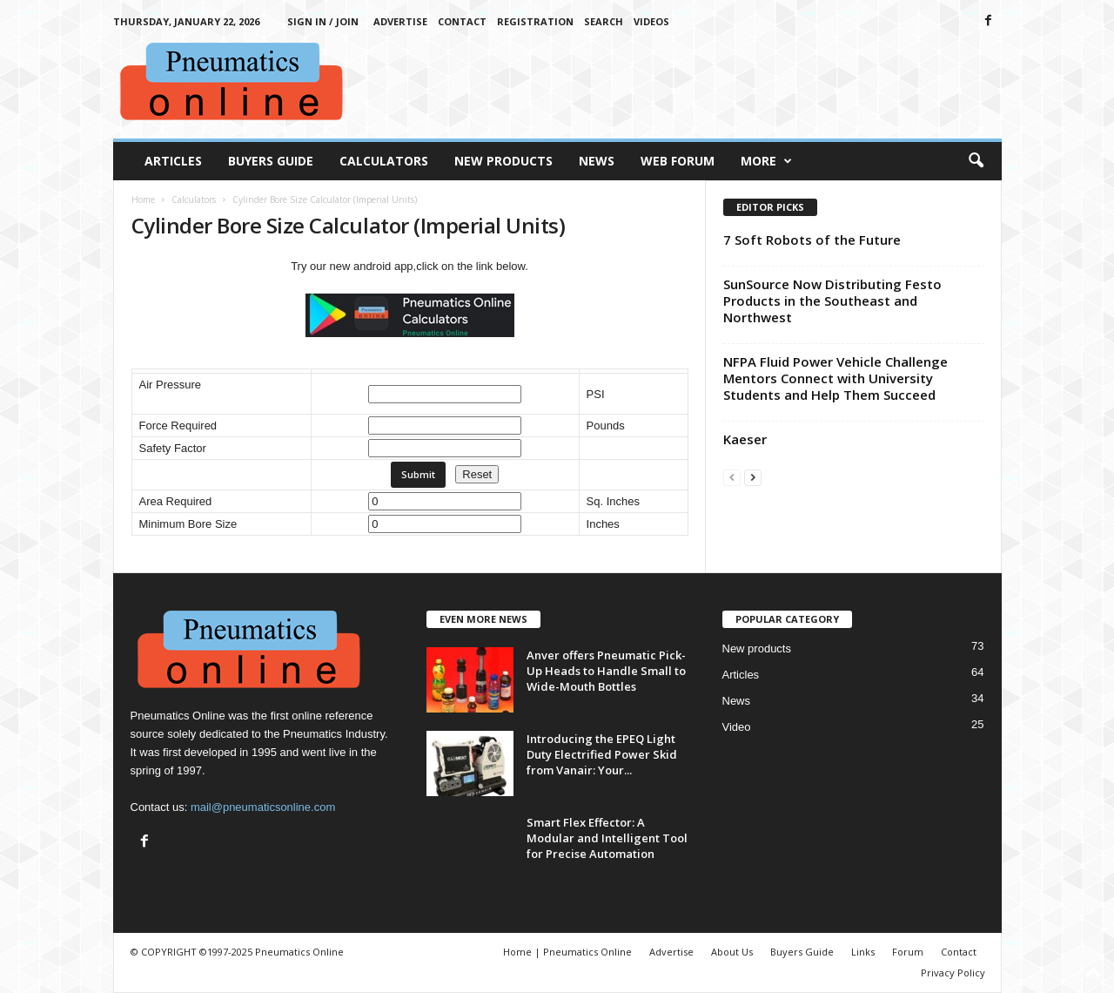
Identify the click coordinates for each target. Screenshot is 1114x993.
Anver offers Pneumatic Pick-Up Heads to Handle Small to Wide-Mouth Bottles (606, 670)
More (766, 161)
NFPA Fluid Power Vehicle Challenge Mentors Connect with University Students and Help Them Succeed (835, 378)
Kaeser (745, 439)
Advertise (400, 21)
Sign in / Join (323, 21)
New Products (503, 160)
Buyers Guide (270, 160)
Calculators (383, 160)
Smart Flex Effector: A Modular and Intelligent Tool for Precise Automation (607, 837)
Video (736, 726)
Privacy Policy (953, 972)
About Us (732, 951)
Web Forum (678, 160)
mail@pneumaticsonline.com (263, 807)
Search (603, 21)
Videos (651, 21)
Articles (173, 160)
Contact (462, 21)
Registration (535, 21)
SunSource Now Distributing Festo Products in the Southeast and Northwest (832, 300)
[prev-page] (732, 477)
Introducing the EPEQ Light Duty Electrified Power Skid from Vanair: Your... (602, 754)
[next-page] (753, 477)
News (596, 160)
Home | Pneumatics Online (567, 951)
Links (863, 951)
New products (756, 648)
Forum (907, 951)
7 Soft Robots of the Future (812, 239)
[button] (975, 161)
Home (143, 199)
